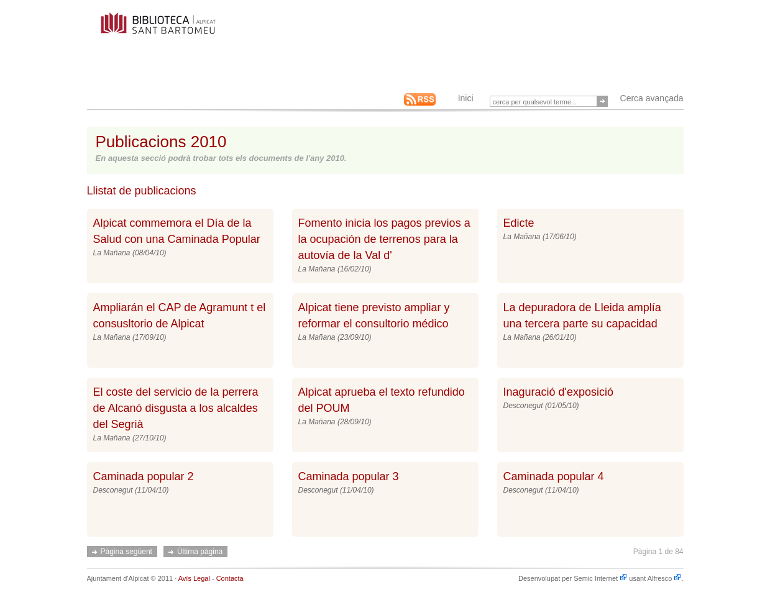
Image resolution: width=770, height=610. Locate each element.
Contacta (230, 578)
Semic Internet (600, 578)
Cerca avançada (652, 98)
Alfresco (665, 578)
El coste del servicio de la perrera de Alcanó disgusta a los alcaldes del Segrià (176, 408)
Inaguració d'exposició (558, 392)
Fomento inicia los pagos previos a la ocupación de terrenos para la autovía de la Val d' (384, 239)
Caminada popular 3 (348, 476)
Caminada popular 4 (553, 476)
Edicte (518, 223)
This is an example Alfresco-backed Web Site (187, 30)
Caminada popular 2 (143, 476)
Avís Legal (194, 578)
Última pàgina (199, 551)
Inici (466, 98)
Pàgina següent (126, 551)
